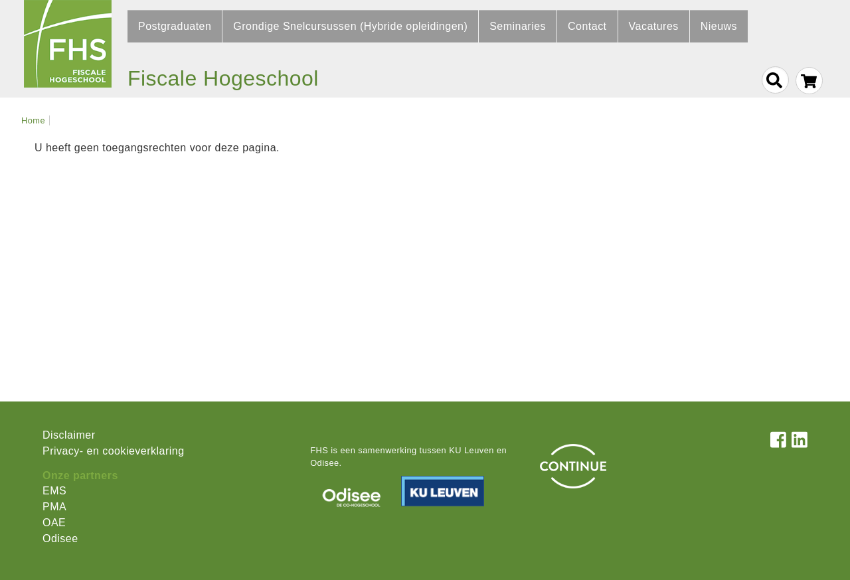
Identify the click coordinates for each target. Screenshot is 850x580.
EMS (54, 490)
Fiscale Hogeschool (223, 78)
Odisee (60, 538)
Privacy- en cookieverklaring (113, 451)
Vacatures (654, 26)
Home (33, 120)
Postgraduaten (174, 26)
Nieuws (719, 26)
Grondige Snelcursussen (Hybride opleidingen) (350, 26)
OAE (54, 522)
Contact (587, 26)
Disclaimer (68, 435)
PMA (54, 506)
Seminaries (517, 26)
